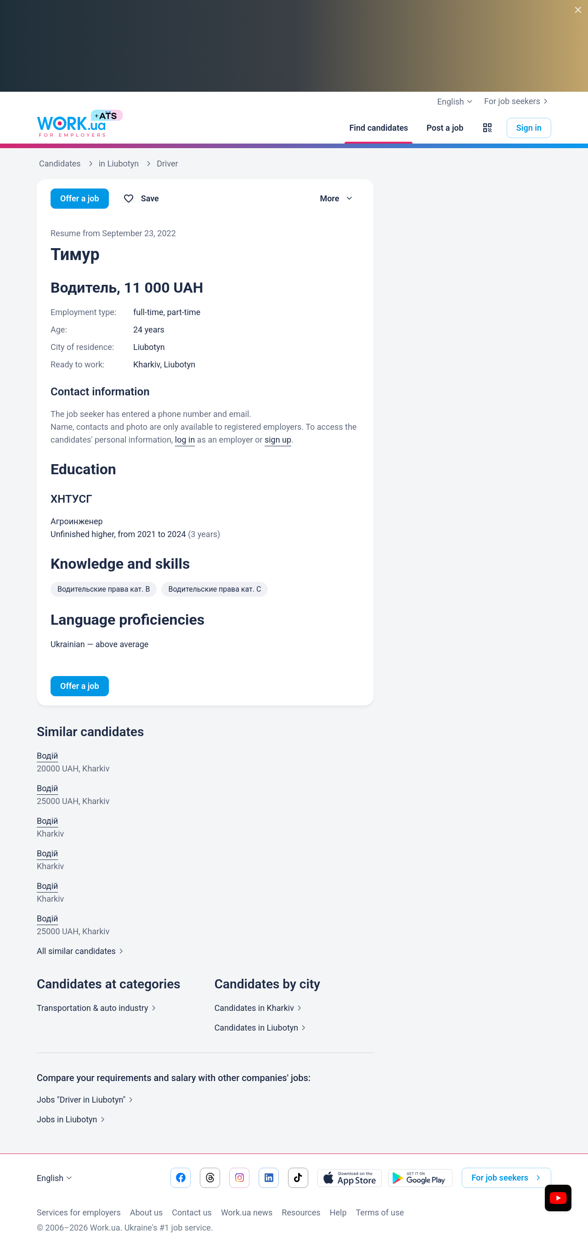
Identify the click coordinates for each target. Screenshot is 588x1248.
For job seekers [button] (507, 1177)
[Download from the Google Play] (420, 1178)
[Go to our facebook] (180, 1178)
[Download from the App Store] (349, 1178)
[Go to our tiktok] (298, 1178)
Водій (47, 755)
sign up (278, 439)
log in (185, 439)
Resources (301, 1212)
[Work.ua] (71, 127)
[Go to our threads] (210, 1178)
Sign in (529, 128)
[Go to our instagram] (239, 1178)
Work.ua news (246, 1212)
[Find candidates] (379, 128)
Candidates (260, 1008)
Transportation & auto (98, 1008)
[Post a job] (445, 128)
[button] (487, 128)
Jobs (72, 1119)
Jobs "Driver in (86, 1099)
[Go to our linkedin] (269, 1178)
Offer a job (79, 198)
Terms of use (380, 1212)
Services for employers (79, 1212)
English (55, 1178)
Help (338, 1212)
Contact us (192, 1212)
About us (146, 1212)
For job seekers (517, 101)
